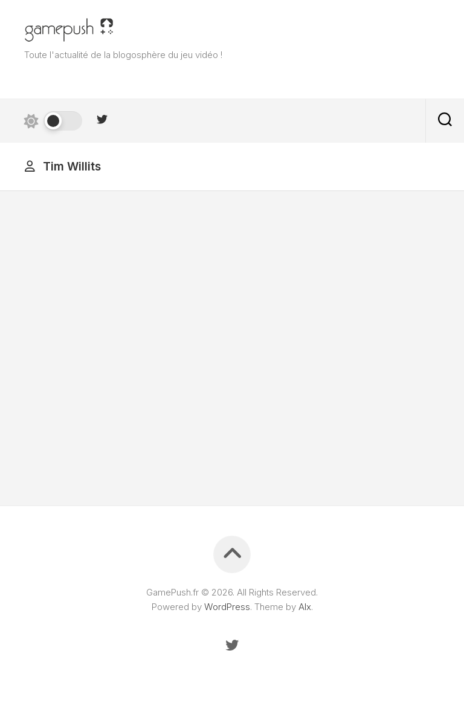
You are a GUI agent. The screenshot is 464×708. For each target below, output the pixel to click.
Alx (304, 606)
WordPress (227, 606)
